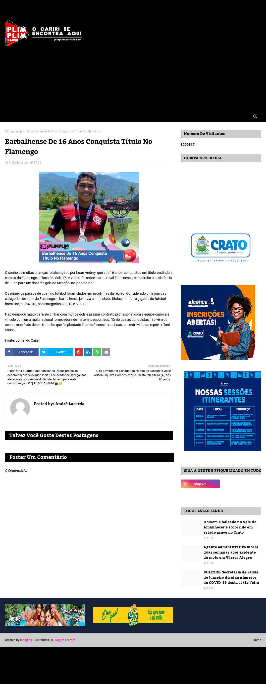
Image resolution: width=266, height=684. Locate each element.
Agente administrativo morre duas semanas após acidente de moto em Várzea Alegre (231, 553)
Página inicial (14, 131)
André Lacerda (18, 162)
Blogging (26, 640)
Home (257, 640)
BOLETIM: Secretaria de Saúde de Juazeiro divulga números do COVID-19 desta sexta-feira (231, 578)
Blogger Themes (64, 640)
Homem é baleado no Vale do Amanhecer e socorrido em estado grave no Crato (230, 527)
